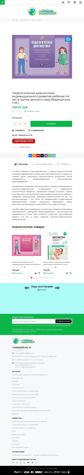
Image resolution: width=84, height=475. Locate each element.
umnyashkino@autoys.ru (25, 353)
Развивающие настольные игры (25, 394)
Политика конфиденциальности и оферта (29, 421)
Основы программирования (23, 398)
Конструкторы (18, 388)
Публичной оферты (63, 325)
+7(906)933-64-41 (21, 347)
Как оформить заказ (20, 447)
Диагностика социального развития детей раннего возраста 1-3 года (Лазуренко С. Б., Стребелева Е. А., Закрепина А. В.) (56, 263)
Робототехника (18, 401)
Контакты (16, 444)
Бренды (15, 414)
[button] (31, 277)
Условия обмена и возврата (23, 428)
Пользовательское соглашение (25, 425)
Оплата (15, 441)
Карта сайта (53, 468)
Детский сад (17, 378)
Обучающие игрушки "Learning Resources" (30, 375)
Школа (15, 381)
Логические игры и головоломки (25, 391)
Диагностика (25, 147)
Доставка (16, 438)
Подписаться (63, 321)
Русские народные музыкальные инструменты (31, 410)
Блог (14, 431)
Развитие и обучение (21, 404)
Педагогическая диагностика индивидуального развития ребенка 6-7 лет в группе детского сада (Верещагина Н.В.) (26, 263)
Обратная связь (18, 434)
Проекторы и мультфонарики (24, 407)
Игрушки (16, 385)
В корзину (51, 124)
